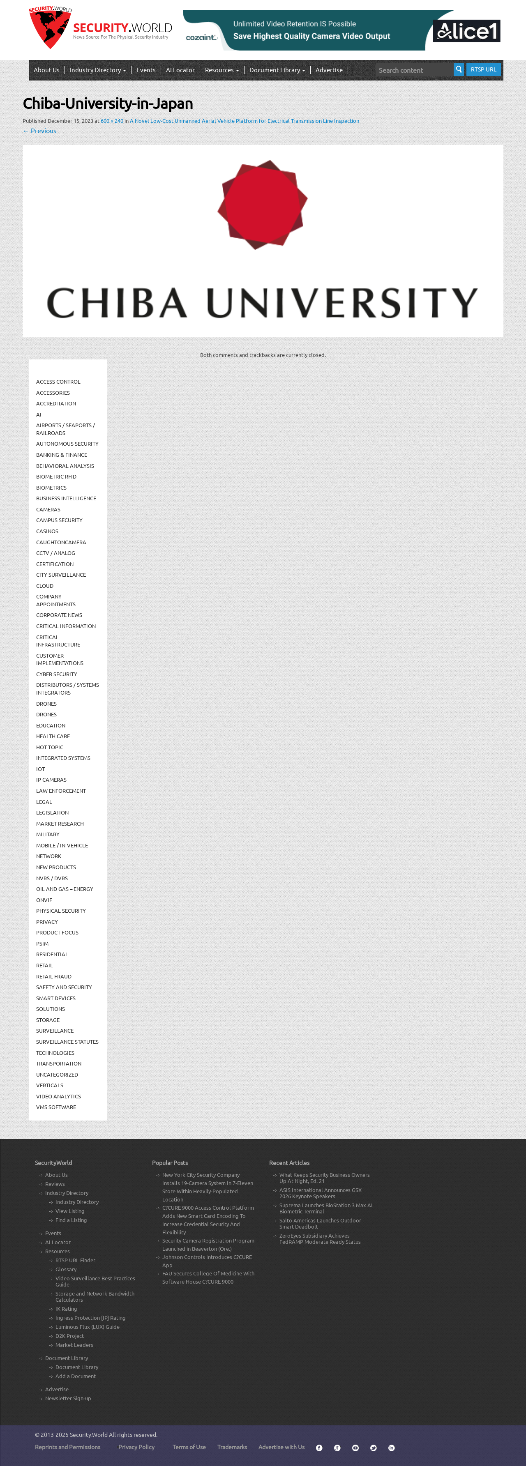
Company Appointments (56, 600)
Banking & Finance (61, 454)
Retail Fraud (54, 976)
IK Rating (66, 1308)
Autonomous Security (67, 443)
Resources (222, 70)
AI (39, 414)
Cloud (44, 585)
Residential (52, 953)
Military (48, 834)
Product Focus (57, 932)
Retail (44, 965)
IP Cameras (51, 779)
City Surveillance (61, 574)
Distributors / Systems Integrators (67, 688)
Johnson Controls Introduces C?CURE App (207, 1260)
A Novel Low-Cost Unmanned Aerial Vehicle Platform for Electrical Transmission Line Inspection (244, 120)
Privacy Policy (136, 1446)
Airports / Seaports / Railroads (65, 428)
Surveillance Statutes (67, 1041)
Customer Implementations (59, 659)
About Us (47, 70)
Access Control (58, 381)
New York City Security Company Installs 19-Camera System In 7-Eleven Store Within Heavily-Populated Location (207, 1187)
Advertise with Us (281, 1446)
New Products (56, 866)
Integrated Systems (63, 757)
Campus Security (59, 519)
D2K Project (69, 1335)
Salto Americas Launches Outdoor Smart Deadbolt (320, 1223)
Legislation (52, 812)
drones (46, 714)
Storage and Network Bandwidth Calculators (94, 1296)
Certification (55, 563)
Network (48, 855)
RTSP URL (483, 69)
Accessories (53, 392)
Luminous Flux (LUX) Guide (87, 1326)
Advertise (329, 70)
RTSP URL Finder (75, 1260)
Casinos (47, 530)
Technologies (55, 1052)
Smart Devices (56, 997)
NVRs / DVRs (52, 878)
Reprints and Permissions (67, 1446)
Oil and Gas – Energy (64, 888)
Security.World (89, 1434)
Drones (46, 703)
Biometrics (51, 487)
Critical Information (66, 625)
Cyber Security (56, 673)
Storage (48, 1019)
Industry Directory (98, 70)
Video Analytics (58, 1096)
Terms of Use (189, 1446)
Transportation (58, 1063)
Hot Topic (49, 746)
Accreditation (56, 403)
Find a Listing (71, 1219)
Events (146, 70)
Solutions (50, 1008)
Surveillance (55, 1030)
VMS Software (56, 1106)
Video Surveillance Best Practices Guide (95, 1281)
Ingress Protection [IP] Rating (90, 1317)
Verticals (49, 1085)
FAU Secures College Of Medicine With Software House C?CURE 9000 (208, 1277)
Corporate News (59, 614)
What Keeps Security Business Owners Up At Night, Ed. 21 (324, 1177)
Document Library (277, 70)
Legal (44, 801)
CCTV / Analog (55, 552)
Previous (39, 130)
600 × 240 (112, 120)
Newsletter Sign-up (68, 1398)
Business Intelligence (66, 498)
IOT (40, 768)
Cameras (48, 509)
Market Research (60, 823)
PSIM (42, 943)
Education (50, 725)
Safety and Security (64, 986)
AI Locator (180, 70)
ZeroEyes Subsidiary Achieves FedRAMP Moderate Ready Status (320, 1238)
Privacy (47, 921)
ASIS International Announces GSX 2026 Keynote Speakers (320, 1192)
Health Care (53, 735)
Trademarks (232, 1446)
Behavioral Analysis (65, 465)
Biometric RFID (56, 476)
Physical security (61, 910)
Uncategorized (57, 1074)
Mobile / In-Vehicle (62, 845)
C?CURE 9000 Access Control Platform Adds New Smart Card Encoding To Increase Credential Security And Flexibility (208, 1220)
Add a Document (75, 1375)
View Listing (70, 1210)
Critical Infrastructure (58, 640)
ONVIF (44, 899)
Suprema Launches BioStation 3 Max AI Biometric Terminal (326, 1208)
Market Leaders (74, 1344)
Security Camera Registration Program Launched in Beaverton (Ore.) (208, 1244)
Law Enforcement (61, 790)
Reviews (55, 1183)
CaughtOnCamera (61, 542)
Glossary (65, 1269)
